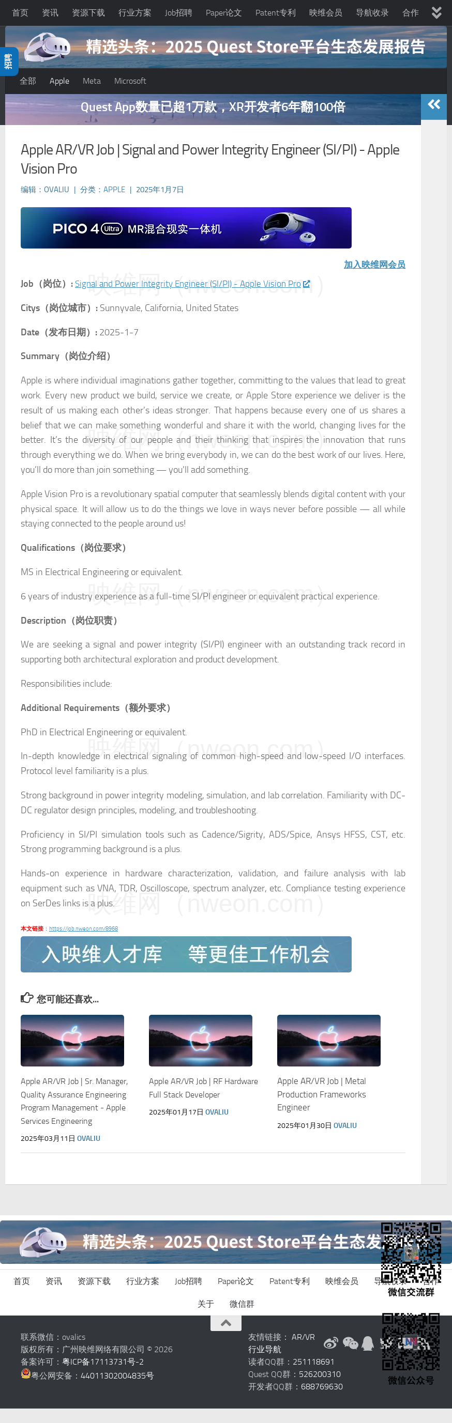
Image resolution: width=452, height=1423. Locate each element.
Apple (59, 81)
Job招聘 (178, 13)
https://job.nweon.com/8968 (83, 942)
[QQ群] (368, 1358)
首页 (20, 13)
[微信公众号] (349, 1358)
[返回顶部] (226, 1337)
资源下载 (88, 13)
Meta (92, 81)
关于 (206, 1318)
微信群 (242, 1318)
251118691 (314, 1376)
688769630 (322, 1401)
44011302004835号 (117, 1390)
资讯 (50, 13)
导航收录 (372, 13)
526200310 (320, 1389)
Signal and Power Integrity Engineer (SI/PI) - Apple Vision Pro (197, 298)
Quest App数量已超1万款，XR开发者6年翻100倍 (213, 121)
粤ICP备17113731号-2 (103, 1376)
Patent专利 (275, 13)
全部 (28, 81)
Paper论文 (224, 13)
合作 (410, 13)
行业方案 (135, 13)
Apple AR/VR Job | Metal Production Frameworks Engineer (321, 1108)
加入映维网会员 (372, 279)
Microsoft (130, 81)
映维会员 (325, 13)
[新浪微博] (331, 1358)
